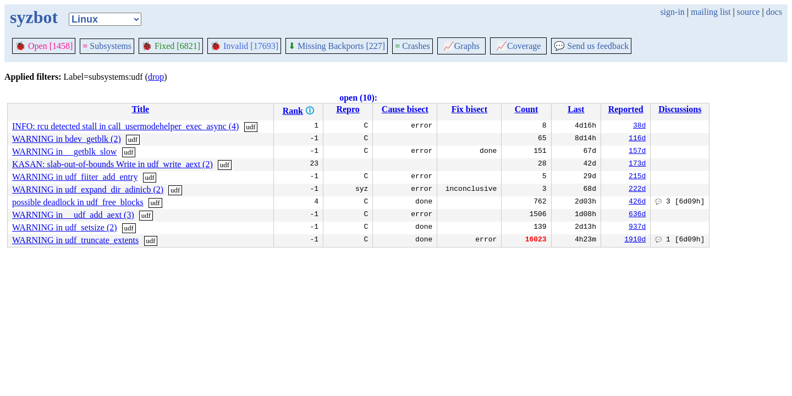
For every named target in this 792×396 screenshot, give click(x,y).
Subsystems (106, 46)
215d (637, 177)
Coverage (518, 46)
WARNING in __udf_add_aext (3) (73, 214)
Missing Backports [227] (336, 46)
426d (637, 202)
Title (140, 109)
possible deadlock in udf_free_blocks (78, 202)
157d (637, 152)
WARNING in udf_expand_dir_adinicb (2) (87, 189)
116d (637, 139)
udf (250, 127)
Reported (626, 109)
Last (576, 109)
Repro (347, 109)
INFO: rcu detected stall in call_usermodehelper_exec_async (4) (125, 126)
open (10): (358, 97)
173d (637, 164)
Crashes (412, 46)
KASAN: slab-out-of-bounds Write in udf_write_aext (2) (112, 164)
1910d (635, 240)
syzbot (34, 17)
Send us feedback (591, 46)
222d (637, 190)
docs (774, 11)
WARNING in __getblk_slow (64, 151)
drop (156, 76)
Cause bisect (405, 109)
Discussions (679, 109)
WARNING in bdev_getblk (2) (66, 139)
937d (637, 228)
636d (637, 215)
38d (639, 126)
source (748, 11)
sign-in (672, 11)
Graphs (461, 46)
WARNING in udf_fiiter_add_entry (75, 177)
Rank (293, 111)
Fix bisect (469, 109)
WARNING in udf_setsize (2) (64, 227)
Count (526, 109)
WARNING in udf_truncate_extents (75, 240)
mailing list (710, 11)
